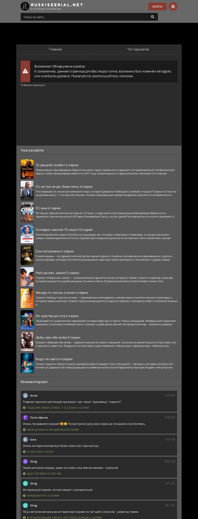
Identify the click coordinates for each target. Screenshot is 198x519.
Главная (55, 49)
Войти (157, 6)
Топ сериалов (138, 49)
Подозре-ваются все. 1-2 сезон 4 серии (56, 408)
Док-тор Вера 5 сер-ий (42, 473)
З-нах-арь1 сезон (38, 451)
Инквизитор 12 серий (41, 495)
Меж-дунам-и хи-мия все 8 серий (51, 429)
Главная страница (32, 85)
